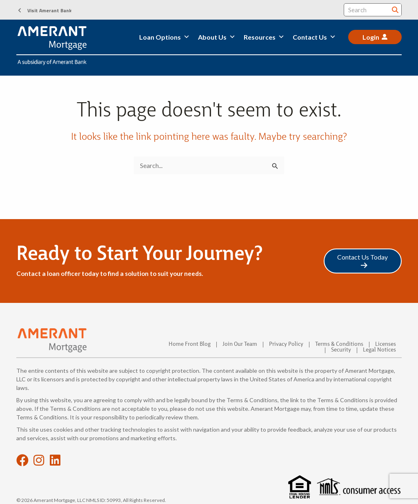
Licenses (385, 344)
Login (370, 37)
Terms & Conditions (339, 344)
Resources (264, 37)
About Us (217, 37)
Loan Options (164, 37)
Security (341, 350)
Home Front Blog (190, 344)
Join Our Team (239, 344)
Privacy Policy (286, 344)
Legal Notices (379, 350)
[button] (43, 10)
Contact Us (314, 37)
